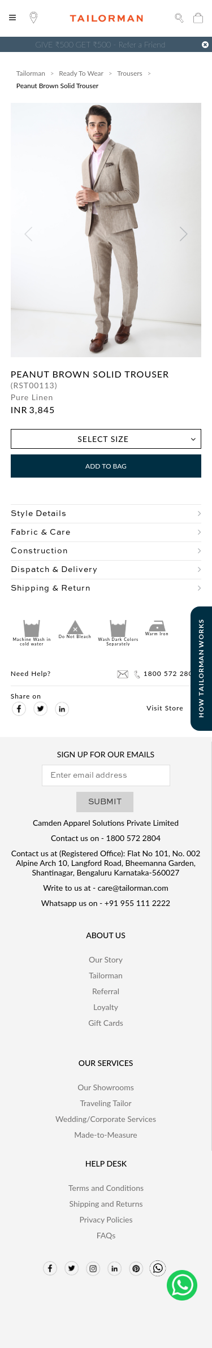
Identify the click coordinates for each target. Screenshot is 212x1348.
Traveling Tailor (105, 1103)
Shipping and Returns (105, 1203)
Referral (105, 991)
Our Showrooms (105, 1087)
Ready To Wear (81, 73)
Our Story (106, 959)
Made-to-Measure (105, 1134)
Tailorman (30, 73)
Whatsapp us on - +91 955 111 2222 (105, 903)
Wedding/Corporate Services (105, 1119)
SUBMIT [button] (105, 802)
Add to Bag (106, 466)
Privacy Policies (105, 1219)
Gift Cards (105, 1023)
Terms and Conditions (106, 1188)
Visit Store (171, 708)
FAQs (106, 1235)
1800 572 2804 (165, 673)
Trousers (129, 73)
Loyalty (105, 1007)
